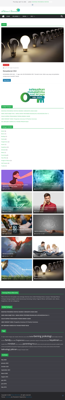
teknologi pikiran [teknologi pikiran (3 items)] (9, 349)
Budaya (3, 136)
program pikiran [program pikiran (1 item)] (24, 346)
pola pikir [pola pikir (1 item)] (54, 344)
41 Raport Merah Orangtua (42, 254)
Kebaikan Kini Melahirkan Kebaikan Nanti (15, 276)
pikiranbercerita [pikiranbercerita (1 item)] (48, 344)
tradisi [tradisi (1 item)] (27, 349)
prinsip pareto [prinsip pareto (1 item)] (14, 346)
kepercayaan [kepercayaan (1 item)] (46, 340)
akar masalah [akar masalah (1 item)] (15, 336)
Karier (3, 144)
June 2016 (4, 383)
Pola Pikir (3, 158)
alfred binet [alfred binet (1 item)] (21, 336)
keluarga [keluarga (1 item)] (42, 340)
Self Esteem (6, 65)
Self (32, 16)
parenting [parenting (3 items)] (27, 343)
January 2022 (4, 363)
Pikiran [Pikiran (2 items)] (34, 344)
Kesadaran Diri (10, 71)
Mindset (3, 150)
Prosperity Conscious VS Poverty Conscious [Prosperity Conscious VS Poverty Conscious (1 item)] (38, 346)
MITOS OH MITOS (8, 254)
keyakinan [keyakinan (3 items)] (54, 340)
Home (8, 16)
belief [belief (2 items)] (31, 336)
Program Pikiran (5, 160)
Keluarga (15, 16)
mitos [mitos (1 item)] (17, 344)
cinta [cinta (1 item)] (59, 336)
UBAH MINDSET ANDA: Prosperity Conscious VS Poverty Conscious (19, 119)
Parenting (4, 155)
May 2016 (4, 387)
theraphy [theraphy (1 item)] (19, 349)
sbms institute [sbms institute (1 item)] (50, 346)
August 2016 (4, 377)
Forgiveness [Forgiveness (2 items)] (20, 340)
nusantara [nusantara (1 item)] (20, 344)
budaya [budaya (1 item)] (56, 336)
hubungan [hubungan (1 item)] (27, 340)
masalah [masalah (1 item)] (3, 344)
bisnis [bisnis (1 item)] (53, 336)
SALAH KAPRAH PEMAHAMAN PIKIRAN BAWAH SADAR (15, 116)
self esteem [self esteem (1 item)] (57, 346)
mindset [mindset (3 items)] (11, 343)
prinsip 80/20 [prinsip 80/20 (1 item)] (7, 346)
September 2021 (5, 370)
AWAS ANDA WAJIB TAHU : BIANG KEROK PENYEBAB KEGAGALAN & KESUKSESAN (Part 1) (25, 113)
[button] (19, 16)
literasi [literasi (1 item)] (60, 340)
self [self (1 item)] (54, 346)
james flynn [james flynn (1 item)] (33, 340)
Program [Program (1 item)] (19, 346)
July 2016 (3, 380)
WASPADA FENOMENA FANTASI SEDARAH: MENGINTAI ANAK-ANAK (41, 2)
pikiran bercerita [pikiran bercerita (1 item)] (40, 344)
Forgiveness (4, 142)
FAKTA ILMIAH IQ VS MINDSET (43, 231)
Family (3, 139)
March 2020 (4, 373)
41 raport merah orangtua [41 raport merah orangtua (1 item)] (6, 336)
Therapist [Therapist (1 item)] (23, 349)
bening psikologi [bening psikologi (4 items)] (43, 336)
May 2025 (4, 360)
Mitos (2, 152)
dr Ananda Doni (15, 68)
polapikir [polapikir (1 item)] (58, 344)
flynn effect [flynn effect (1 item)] (13, 340)
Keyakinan (4, 147)
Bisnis (24, 16)
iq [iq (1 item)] (29, 340)
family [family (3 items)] (8, 340)
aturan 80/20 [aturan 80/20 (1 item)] (26, 336)
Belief (2, 131)
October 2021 (5, 366)
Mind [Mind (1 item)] (6, 344)
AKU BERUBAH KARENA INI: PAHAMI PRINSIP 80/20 (14, 121)
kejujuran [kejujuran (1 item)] (38, 340)
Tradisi (3, 166)
